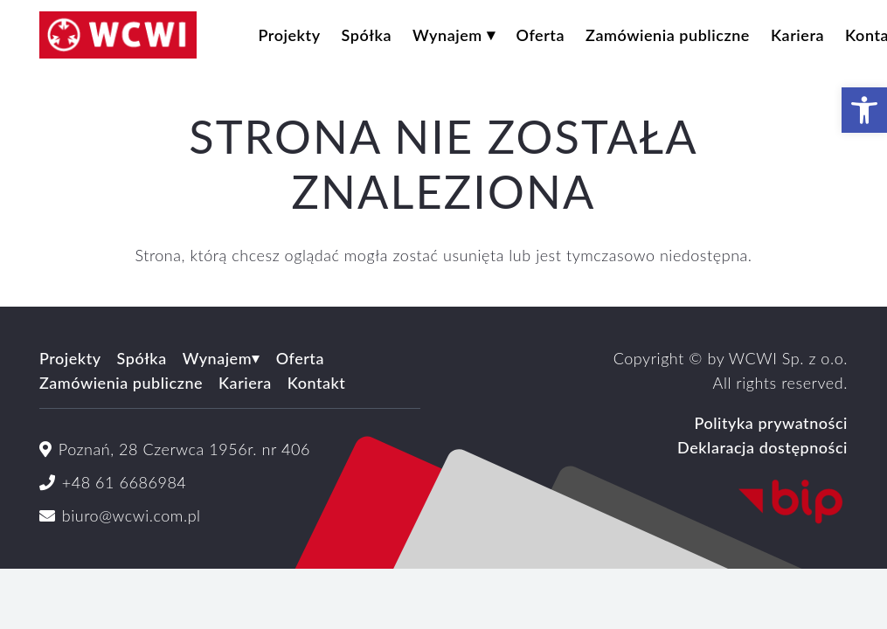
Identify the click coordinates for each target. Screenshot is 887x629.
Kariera (245, 382)
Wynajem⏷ (221, 358)
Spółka (142, 358)
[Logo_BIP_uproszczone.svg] (658, 502)
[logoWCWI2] (118, 35)
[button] (864, 110)
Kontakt (317, 382)
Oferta (300, 358)
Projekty (70, 358)
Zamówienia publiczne (121, 382)
